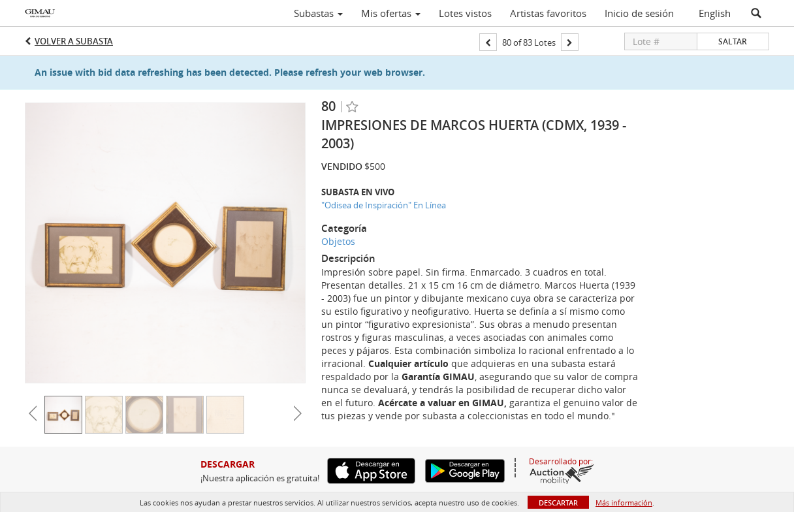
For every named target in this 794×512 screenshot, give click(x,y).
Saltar (732, 41)
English (715, 13)
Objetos (338, 241)
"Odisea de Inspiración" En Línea (383, 205)
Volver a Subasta (74, 41)
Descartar (558, 502)
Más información (624, 502)
